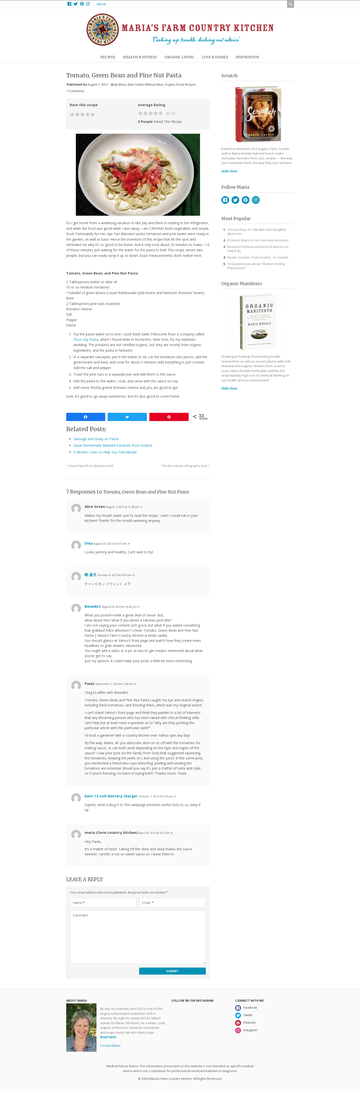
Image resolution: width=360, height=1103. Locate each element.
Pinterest (245, 200)
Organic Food (174, 84)
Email (148, 902)
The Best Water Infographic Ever (185, 466)
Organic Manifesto (241, 283)
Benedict (93, 606)
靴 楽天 (90, 574)
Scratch (229, 75)
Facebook (225, 200)
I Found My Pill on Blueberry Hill (89, 466)
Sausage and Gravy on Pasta (96, 439)
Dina (89, 543)
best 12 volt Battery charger (111, 795)
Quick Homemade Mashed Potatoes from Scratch (112, 445)
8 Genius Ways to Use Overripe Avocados (257, 240)
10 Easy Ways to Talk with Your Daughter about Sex (257, 231)
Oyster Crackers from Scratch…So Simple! (257, 257)
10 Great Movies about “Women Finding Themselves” (256, 266)
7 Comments (75, 91)
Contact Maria (110, 1045)
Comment (80, 915)
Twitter (235, 200)
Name (79, 902)
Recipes (190, 84)
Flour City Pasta (85, 339)
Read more (108, 1037)
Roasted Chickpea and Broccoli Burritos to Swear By (257, 248)
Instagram (256, 200)
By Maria (120, 84)
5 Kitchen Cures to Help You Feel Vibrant (105, 452)
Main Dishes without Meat (145, 84)
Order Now (229, 171)
